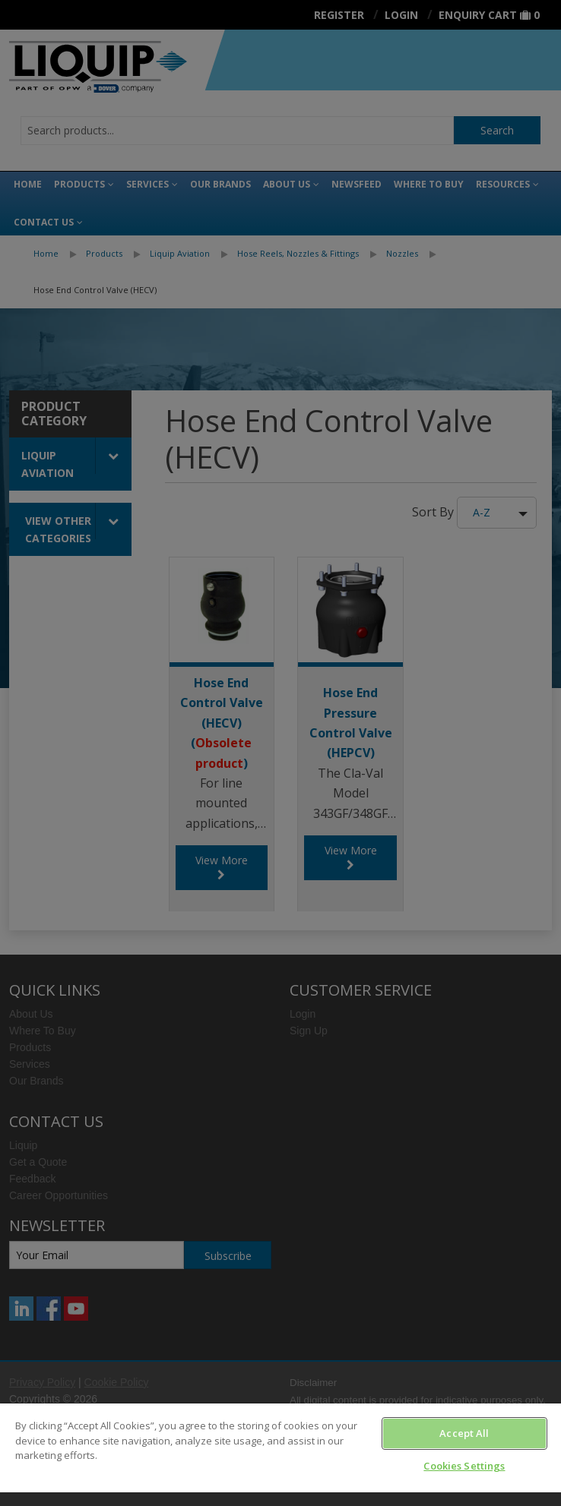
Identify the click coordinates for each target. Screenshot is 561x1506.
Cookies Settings (464, 1466)
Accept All (464, 1433)
